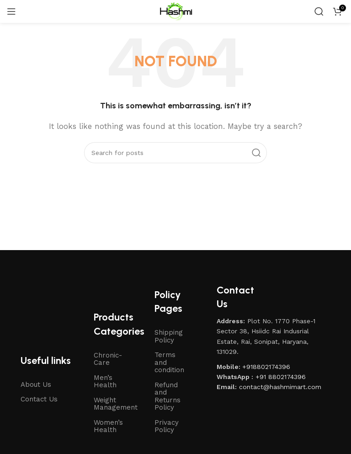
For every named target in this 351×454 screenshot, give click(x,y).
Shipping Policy (168, 336)
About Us (36, 384)
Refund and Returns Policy (167, 396)
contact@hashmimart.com (280, 386)
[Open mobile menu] (11, 11)
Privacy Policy (166, 426)
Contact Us (39, 399)
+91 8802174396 (280, 376)
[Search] (319, 11)
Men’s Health (105, 382)
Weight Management (115, 404)
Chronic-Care (108, 359)
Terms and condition (169, 362)
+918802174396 (266, 366)
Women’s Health (108, 426)
